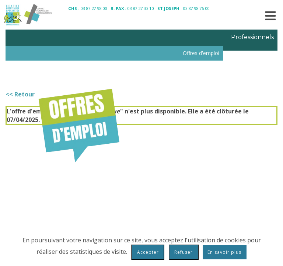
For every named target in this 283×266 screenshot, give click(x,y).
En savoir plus (224, 252)
